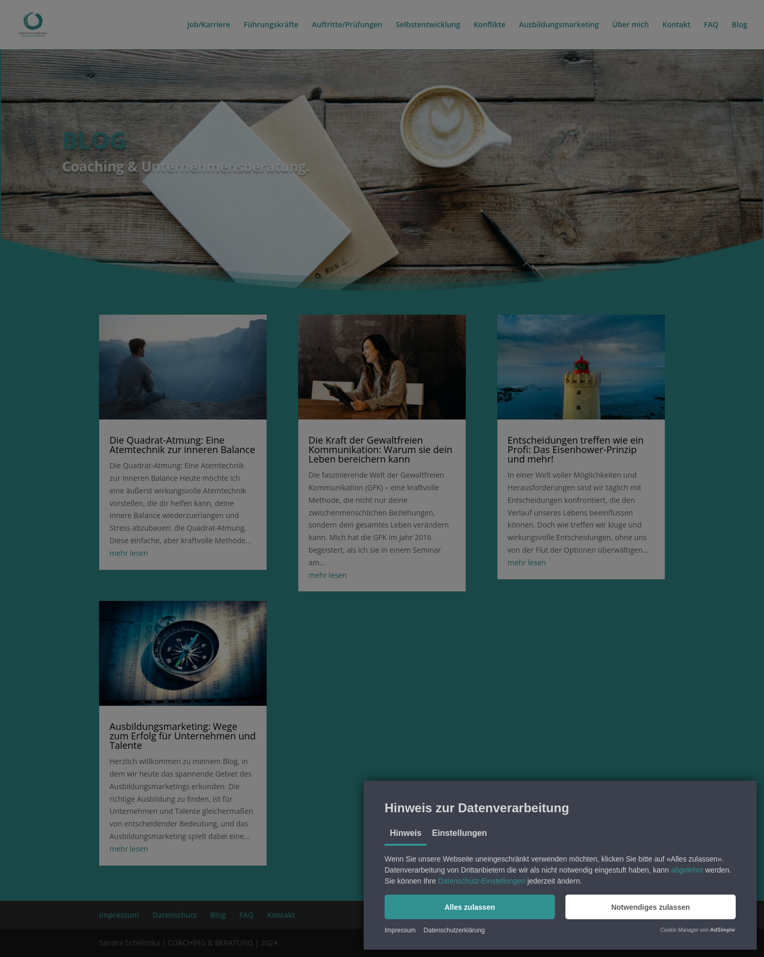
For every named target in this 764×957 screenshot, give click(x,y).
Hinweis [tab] (405, 833)
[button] (470, 907)
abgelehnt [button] (687, 870)
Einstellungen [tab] (459, 833)
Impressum (400, 930)
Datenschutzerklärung (454, 930)
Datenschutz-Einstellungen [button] (482, 881)
